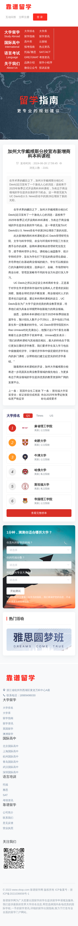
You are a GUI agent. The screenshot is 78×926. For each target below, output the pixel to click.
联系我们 (8, 817)
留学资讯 (44, 36)
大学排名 (29, 31)
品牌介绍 (29, 62)
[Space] (20, 678)
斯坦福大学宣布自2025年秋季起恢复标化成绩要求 (54, 394)
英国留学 (8, 728)
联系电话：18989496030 (19, 695)
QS (28, 415)
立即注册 (24, 17)
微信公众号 (30, 67)
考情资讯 (44, 57)
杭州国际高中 (10, 756)
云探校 (43, 41)
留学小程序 (45, 62)
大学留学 (12, 34)
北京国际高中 (10, 746)
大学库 (43, 31)
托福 (26, 52)
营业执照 (8, 828)
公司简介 (8, 812)
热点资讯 (44, 46)
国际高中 (12, 44)
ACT (48, 52)
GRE (27, 57)
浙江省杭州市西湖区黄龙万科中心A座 (26, 690)
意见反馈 (8, 822)
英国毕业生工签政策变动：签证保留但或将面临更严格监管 (24, 394)
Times (39, 415)
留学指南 (29, 36)
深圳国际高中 (10, 772)
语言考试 (12, 55)
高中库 (28, 41)
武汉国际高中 (10, 766)
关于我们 (12, 65)
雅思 (33, 52)
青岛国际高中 (10, 761)
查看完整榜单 (39, 512)
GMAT (34, 57)
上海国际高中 (10, 751)
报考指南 (29, 46)
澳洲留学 (8, 733)
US (51, 415)
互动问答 (11, 17)
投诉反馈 (44, 67)
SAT (41, 52)
